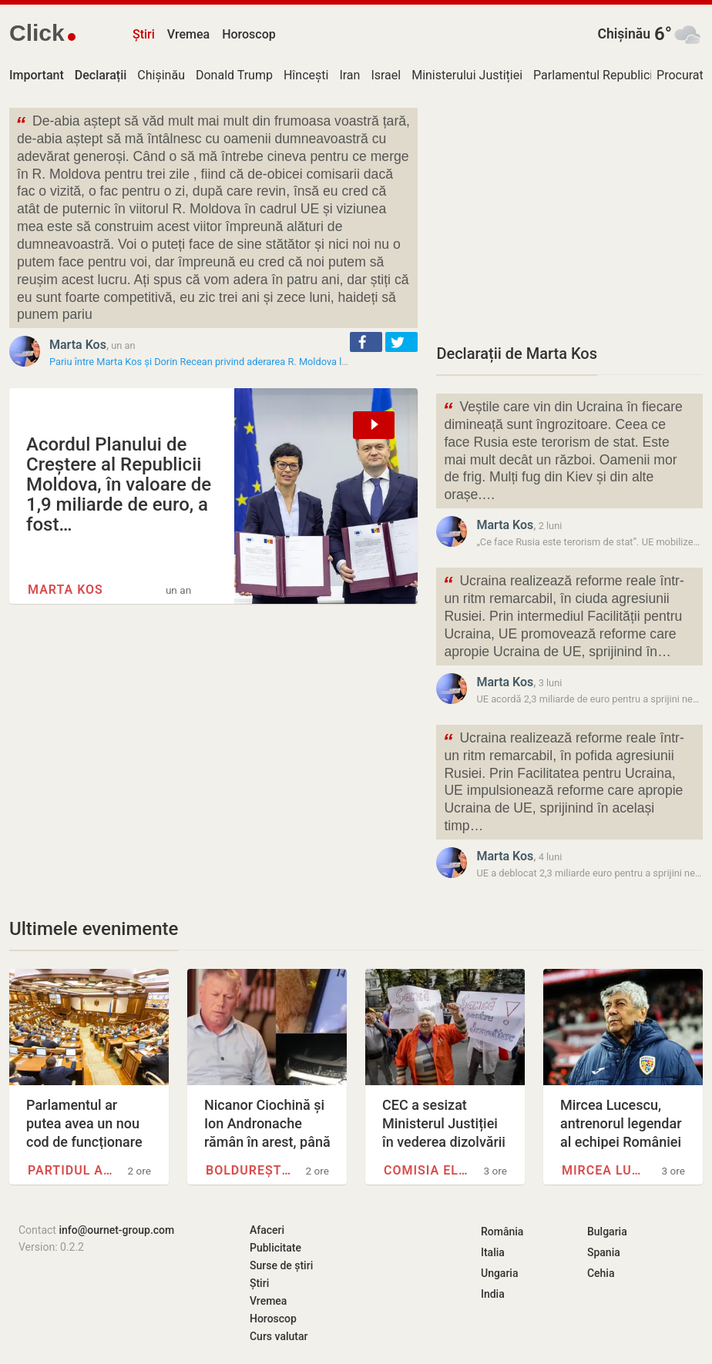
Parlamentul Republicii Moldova (619, 75)
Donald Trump (234, 75)
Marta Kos (77, 344)
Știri (144, 34)
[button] (366, 342)
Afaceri (267, 1230)
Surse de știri (281, 1265)
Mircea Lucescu (605, 1170)
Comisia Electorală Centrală (427, 1170)
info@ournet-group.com (116, 1230)
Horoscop (249, 34)
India (493, 1294)
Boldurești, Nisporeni (249, 1170)
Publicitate (275, 1248)
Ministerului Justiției (466, 75)
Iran (349, 75)
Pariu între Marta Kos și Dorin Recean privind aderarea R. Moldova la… (201, 361)
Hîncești (306, 75)
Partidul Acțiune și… (71, 1170)
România (502, 1231)
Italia (493, 1252)
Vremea (188, 34)
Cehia (601, 1273)
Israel (386, 75)
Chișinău (623, 34)
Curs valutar (278, 1336)
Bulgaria (607, 1231)
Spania (603, 1252)
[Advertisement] (569, 215)
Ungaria (500, 1273)
